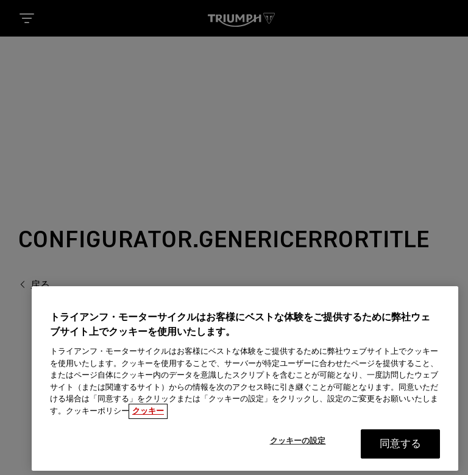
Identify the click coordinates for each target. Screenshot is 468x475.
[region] (245, 382)
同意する (401, 448)
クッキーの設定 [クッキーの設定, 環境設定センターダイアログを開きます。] (298, 445)
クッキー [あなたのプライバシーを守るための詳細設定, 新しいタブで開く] (148, 415)
